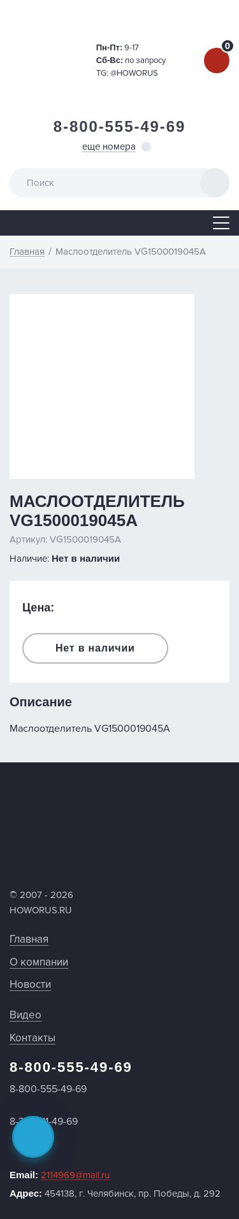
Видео (25, 1015)
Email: (60, 1175)
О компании (39, 962)
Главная (29, 939)
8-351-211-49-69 (44, 1121)
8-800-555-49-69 (120, 126)
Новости (30, 984)
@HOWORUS (134, 73)
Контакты (32, 1037)
